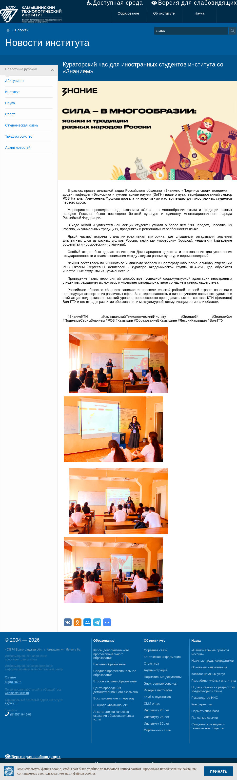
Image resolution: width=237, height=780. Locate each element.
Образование (128, 13)
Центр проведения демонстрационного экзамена (115, 690)
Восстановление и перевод (113, 698)
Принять (218, 771)
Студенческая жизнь (21, 125)
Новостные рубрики (21, 69)
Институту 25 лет (156, 717)
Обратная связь (156, 650)
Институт (12, 92)
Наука (199, 13)
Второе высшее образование (115, 681)
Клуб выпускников (157, 697)
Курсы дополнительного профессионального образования (111, 654)
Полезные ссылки (204, 717)
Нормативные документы (163, 677)
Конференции (201, 704)
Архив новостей (18, 147)
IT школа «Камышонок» (110, 705)
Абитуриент (14, 81)
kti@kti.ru (11, 703)
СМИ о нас (152, 703)
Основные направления (209, 667)
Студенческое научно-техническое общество (208, 726)
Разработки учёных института (213, 680)
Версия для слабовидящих (197, 3)
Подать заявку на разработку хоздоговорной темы (213, 689)
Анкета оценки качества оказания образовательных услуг (113, 715)
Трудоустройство (18, 136)
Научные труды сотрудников (212, 660)
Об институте (164, 13)
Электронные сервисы (161, 683)
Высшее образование (109, 664)
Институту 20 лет (156, 710)
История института (158, 690)
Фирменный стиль (157, 730)
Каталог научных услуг (208, 674)
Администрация (156, 670)
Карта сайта (13, 682)
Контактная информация (162, 657)
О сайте (10, 677)
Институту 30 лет (156, 723)
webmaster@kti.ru (17, 693)
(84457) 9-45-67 (20, 714)
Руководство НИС (204, 697)
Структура (151, 663)
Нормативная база (205, 711)
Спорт (10, 114)
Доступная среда (118, 3)
